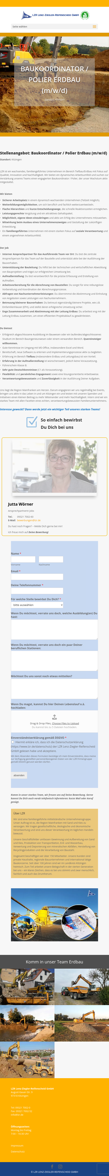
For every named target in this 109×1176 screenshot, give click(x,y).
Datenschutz (18, 1151)
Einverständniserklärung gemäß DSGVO (38, 738)
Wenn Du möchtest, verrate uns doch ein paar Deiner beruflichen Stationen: (47, 646)
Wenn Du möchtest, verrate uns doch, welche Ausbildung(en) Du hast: (54, 615)
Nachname (44, 564)
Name (16, 553)
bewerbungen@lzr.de (29, 524)
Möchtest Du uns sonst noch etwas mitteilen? (41, 676)
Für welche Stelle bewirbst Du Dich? (36, 599)
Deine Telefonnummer (27, 585)
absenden (19, 775)
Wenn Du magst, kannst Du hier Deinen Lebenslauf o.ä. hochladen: (48, 706)
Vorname (15, 564)
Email (16, 571)
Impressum (17, 1145)
